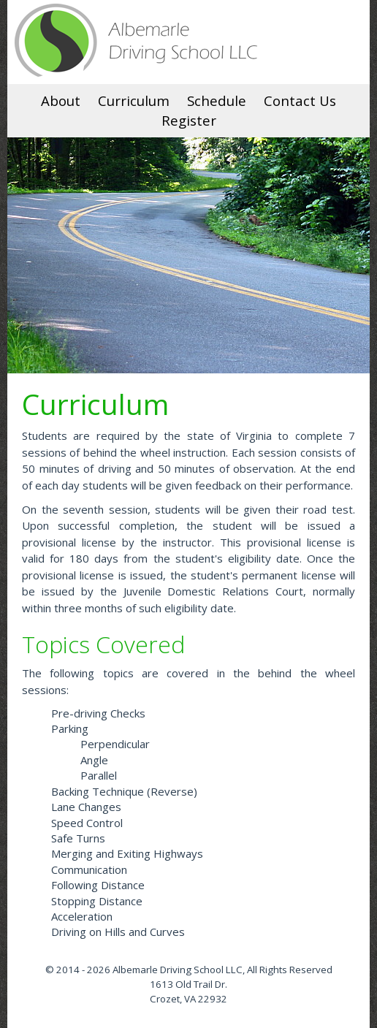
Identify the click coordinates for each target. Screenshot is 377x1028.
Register (188, 120)
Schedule (216, 100)
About (60, 100)
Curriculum (134, 100)
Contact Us (300, 100)
